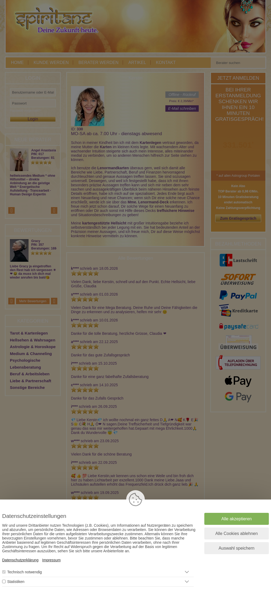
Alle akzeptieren (236, 519)
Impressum (51, 560)
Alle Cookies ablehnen (236, 533)
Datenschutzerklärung (20, 560)
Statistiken (16, 581)
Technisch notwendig (24, 572)
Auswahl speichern (236, 548)
